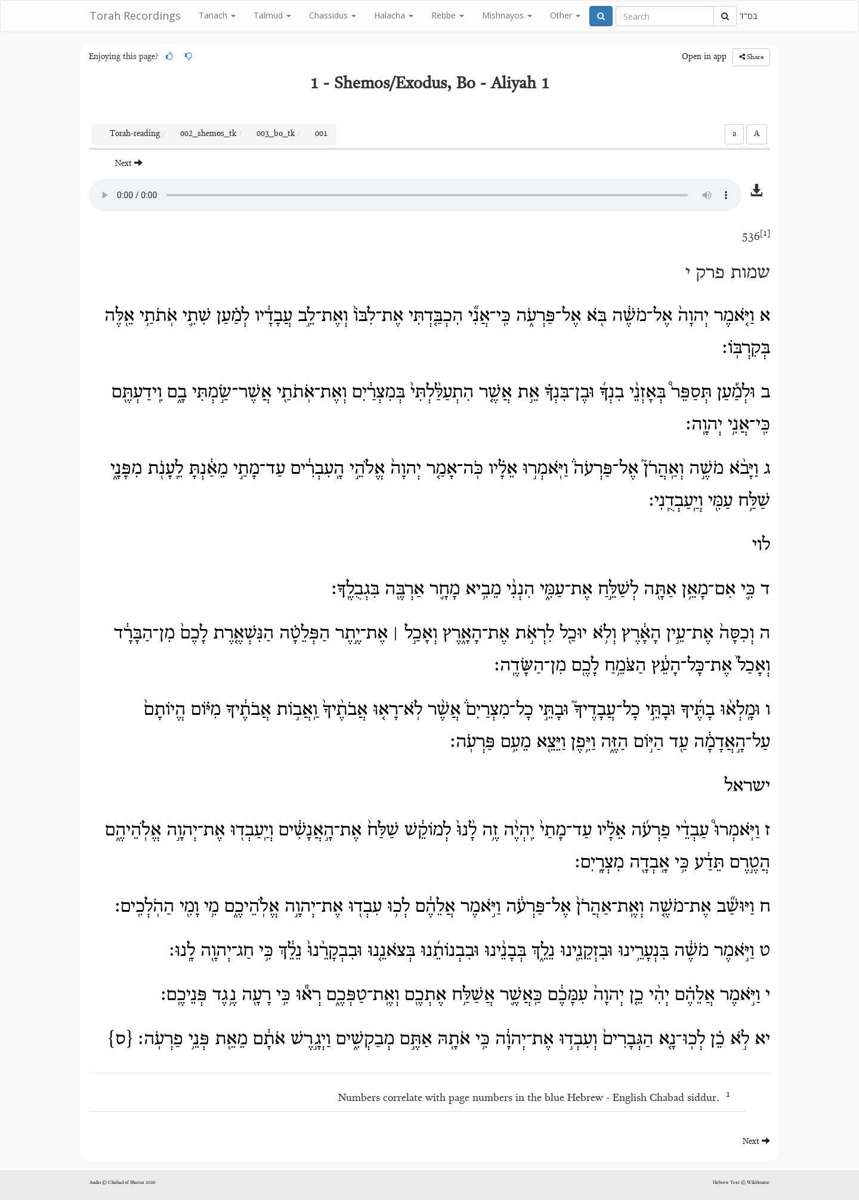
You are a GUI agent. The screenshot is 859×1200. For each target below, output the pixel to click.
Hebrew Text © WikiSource (741, 1182)
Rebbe (447, 15)
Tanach (217, 15)
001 (321, 134)
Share (751, 57)
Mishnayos (507, 15)
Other (565, 15)
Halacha (393, 15)
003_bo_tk (276, 134)
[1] (765, 234)
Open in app (704, 57)
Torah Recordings (135, 15)
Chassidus (332, 15)
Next (129, 163)
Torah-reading (135, 134)
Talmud (272, 15)
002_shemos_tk (208, 134)
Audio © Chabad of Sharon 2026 (122, 1182)
